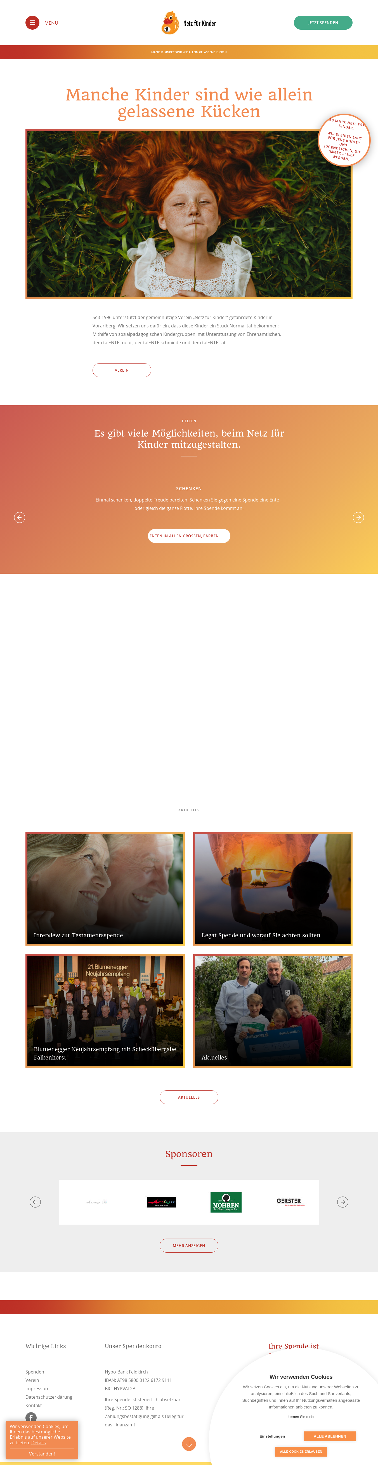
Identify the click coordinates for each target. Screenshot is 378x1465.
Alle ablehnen (329, 1436)
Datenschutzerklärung (48, 1397)
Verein (122, 370)
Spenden (34, 1372)
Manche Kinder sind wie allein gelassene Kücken (189, 52)
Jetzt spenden (323, 22)
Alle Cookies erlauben (301, 1451)
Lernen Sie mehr (301, 1417)
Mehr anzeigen (189, 1245)
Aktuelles (189, 1097)
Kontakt (33, 1405)
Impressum (37, 1389)
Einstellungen (273, 1436)
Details (38, 1443)
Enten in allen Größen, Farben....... (189, 535)
